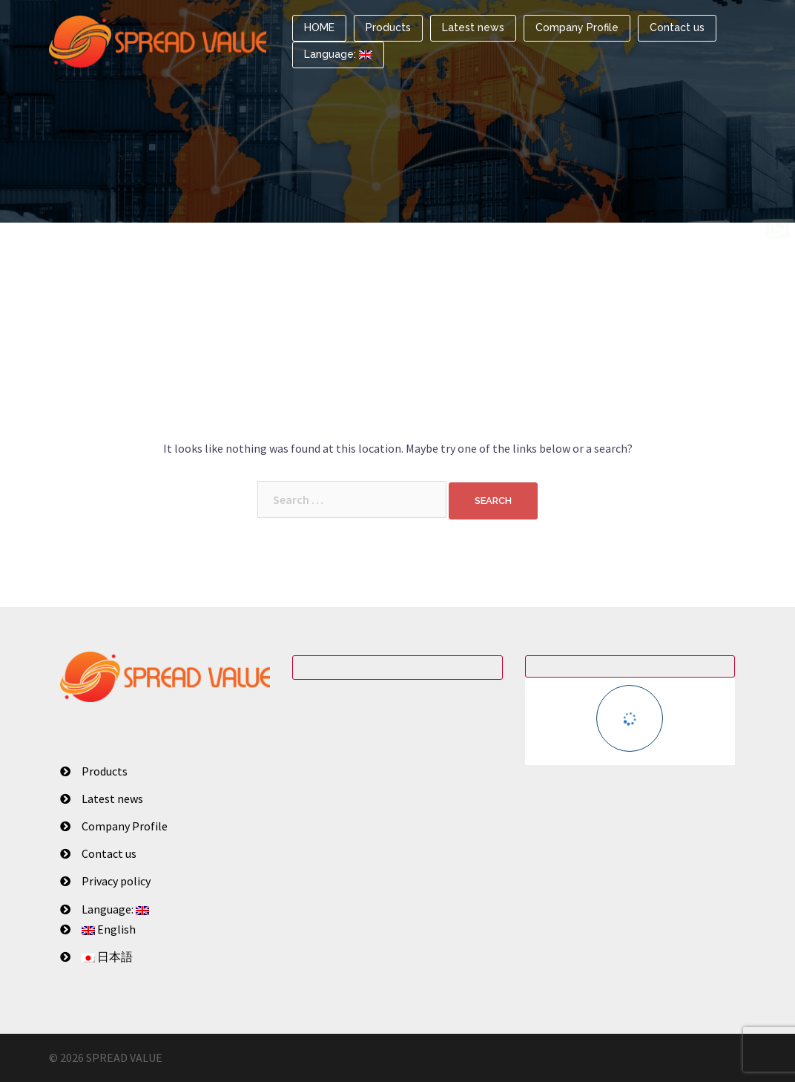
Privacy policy (116, 880)
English (109, 929)
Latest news (473, 27)
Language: (338, 54)
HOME (319, 27)
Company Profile (576, 27)
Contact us (677, 27)
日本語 (107, 956)
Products (388, 27)
